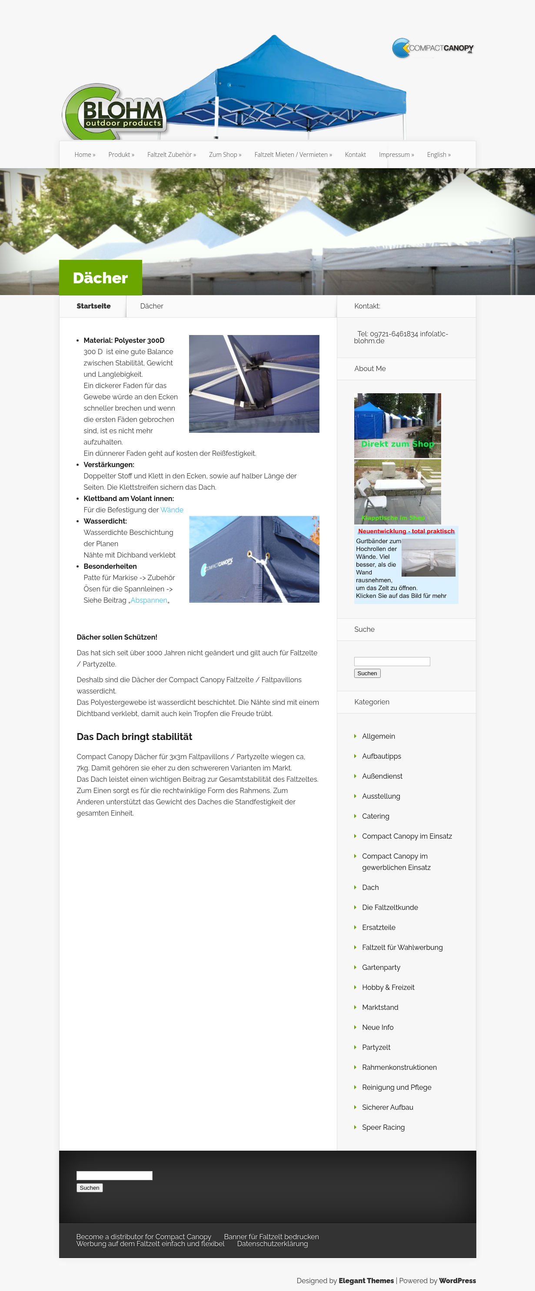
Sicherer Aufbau (388, 1107)
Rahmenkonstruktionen (399, 1067)
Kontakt (355, 154)
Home (83, 154)
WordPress (457, 1281)
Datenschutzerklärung (272, 1244)
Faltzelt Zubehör (169, 154)
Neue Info (378, 1027)
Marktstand (380, 1007)
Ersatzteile (379, 927)
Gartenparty (381, 967)
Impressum (394, 154)
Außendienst (382, 776)
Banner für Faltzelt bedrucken (271, 1237)
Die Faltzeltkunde (390, 907)
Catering (376, 816)
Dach (370, 887)
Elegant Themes (366, 1281)
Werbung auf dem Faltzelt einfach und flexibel (150, 1244)
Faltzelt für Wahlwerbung (402, 947)
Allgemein (378, 736)
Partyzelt (376, 1047)
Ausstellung (381, 796)
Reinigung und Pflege (397, 1087)
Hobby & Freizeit (388, 987)
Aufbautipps (382, 756)
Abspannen (149, 600)
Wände (171, 510)
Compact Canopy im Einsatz (407, 836)
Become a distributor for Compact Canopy (144, 1237)
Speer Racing (383, 1127)
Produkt (119, 154)
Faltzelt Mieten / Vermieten (291, 154)
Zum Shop (223, 154)
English (436, 154)
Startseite (94, 306)
